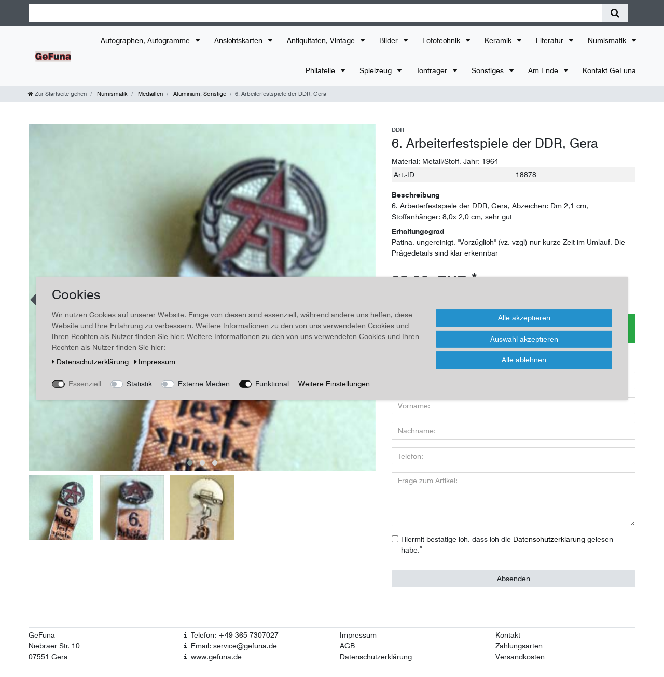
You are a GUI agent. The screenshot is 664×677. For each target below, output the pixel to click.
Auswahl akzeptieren (524, 338)
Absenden (513, 578)
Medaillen (149, 93)
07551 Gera (48, 657)
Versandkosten (520, 657)
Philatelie (321, 70)
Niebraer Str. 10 (54, 646)
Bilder (389, 40)
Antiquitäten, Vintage (322, 40)
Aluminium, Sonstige (199, 93)
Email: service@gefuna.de (234, 646)
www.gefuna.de (216, 657)
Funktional (272, 383)
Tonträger (432, 70)
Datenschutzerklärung (376, 657)
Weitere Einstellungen (334, 383)
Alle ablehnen (524, 360)
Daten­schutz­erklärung (91, 362)
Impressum (358, 635)
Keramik (499, 40)
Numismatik (608, 40)
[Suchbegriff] (315, 13)
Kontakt (507, 635)
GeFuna (42, 635)
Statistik (139, 383)
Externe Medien (204, 383)
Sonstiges (489, 70)
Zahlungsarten (519, 646)
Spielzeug (376, 70)
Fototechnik (442, 40)
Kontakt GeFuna (609, 70)
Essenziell (84, 383)
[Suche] (615, 13)
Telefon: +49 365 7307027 (235, 635)
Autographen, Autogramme (146, 40)
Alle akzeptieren (524, 318)
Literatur (550, 40)
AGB (347, 646)
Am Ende (544, 70)
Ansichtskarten (239, 40)
